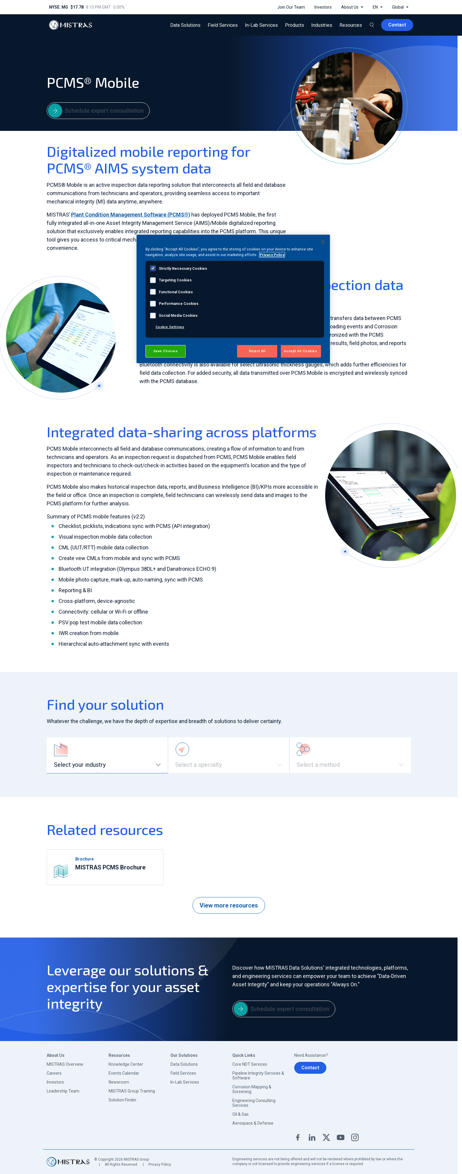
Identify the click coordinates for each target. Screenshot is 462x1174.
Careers (54, 1073)
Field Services (183, 1073)
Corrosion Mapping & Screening (251, 1089)
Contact (310, 1067)
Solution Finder (123, 1100)
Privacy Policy (159, 1164)
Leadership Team (63, 1091)
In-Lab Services (184, 1082)
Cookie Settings (170, 327)
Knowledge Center (126, 1064)
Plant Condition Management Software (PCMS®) (130, 214)
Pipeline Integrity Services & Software (258, 1075)
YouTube (340, 1137)
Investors (55, 1082)
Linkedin (312, 1137)
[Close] (322, 241)
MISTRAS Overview (65, 1064)
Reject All (257, 351)
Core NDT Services (249, 1064)
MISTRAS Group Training (132, 1091)
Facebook (298, 1137)
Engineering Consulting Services (253, 1103)
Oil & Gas (240, 1114)
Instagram (355, 1137)
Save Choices (165, 351)
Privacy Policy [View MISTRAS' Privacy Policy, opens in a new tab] (272, 255)
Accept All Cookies (300, 351)
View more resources (229, 905)
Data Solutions (184, 1064)
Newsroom (119, 1082)
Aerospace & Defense (252, 1123)
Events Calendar (124, 1073)
